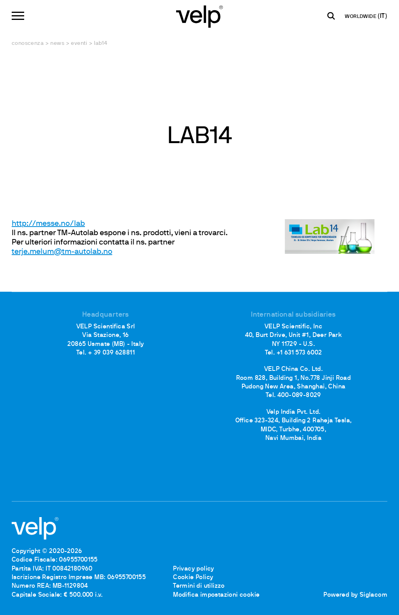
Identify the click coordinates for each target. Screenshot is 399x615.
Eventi (79, 43)
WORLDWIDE (361, 16)
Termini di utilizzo (199, 586)
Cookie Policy (193, 577)
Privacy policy (193, 569)
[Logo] (199, 15)
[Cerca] (331, 16)
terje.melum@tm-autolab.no (62, 251)
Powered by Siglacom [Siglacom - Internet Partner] (355, 595)
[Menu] (18, 16)
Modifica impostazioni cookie (216, 595)
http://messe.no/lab (48, 223)
